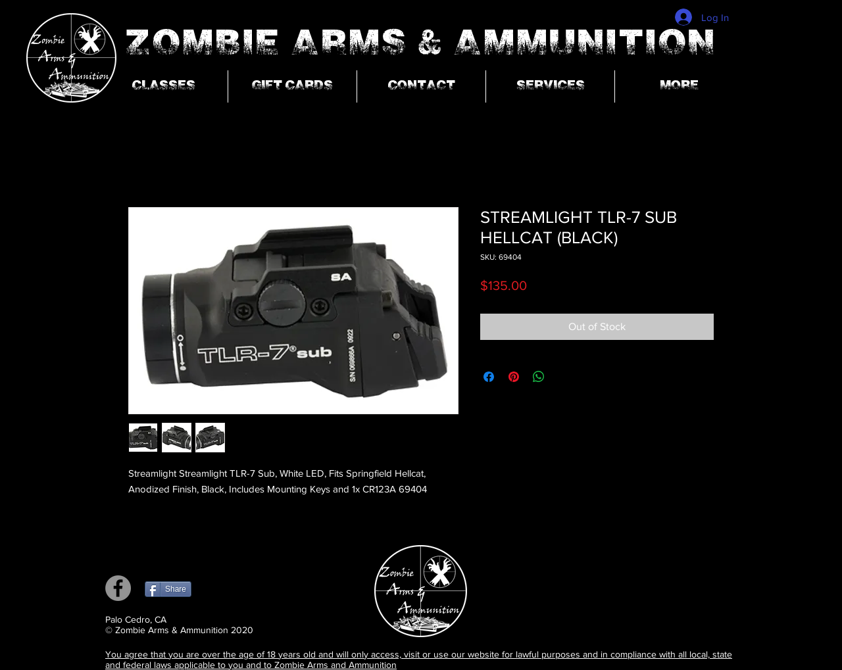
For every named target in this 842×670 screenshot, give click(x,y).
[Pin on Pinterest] (514, 377)
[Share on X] (564, 377)
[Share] (168, 589)
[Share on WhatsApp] (539, 377)
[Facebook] (118, 588)
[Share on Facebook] (489, 377)
